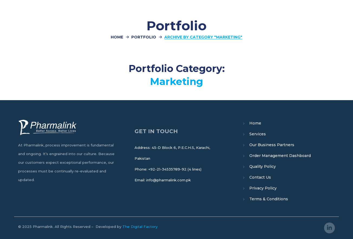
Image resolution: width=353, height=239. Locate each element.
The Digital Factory (140, 226)
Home (117, 37)
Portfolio (143, 37)
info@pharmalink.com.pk (168, 180)
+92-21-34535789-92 (167, 169)
